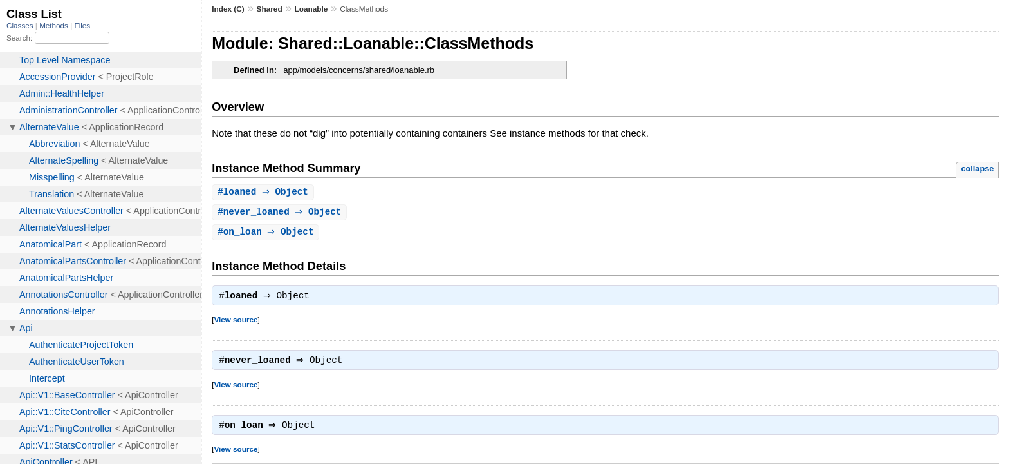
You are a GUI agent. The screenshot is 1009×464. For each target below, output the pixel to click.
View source (235, 322)
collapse (977, 168)
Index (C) (228, 9)
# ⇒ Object (264, 192)
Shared (269, 9)
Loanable (311, 9)
